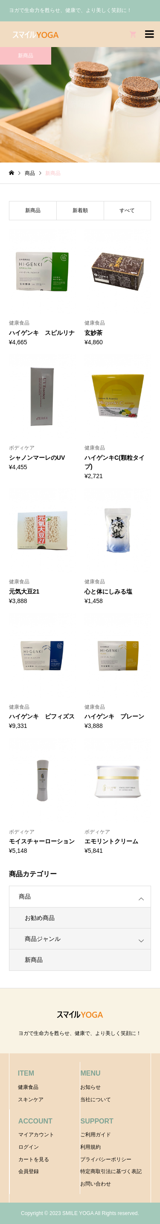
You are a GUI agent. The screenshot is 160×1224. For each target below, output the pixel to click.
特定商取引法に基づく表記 (111, 1171)
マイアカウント (36, 1135)
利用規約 (90, 1147)
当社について (95, 1100)
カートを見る (33, 1159)
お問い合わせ (95, 1184)
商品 (25, 896)
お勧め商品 (40, 917)
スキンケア (31, 1100)
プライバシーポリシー (105, 1159)
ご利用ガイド (95, 1135)
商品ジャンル (43, 938)
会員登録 (28, 1171)
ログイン (28, 1147)
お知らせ (90, 1087)
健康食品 (28, 1087)
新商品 (34, 959)
